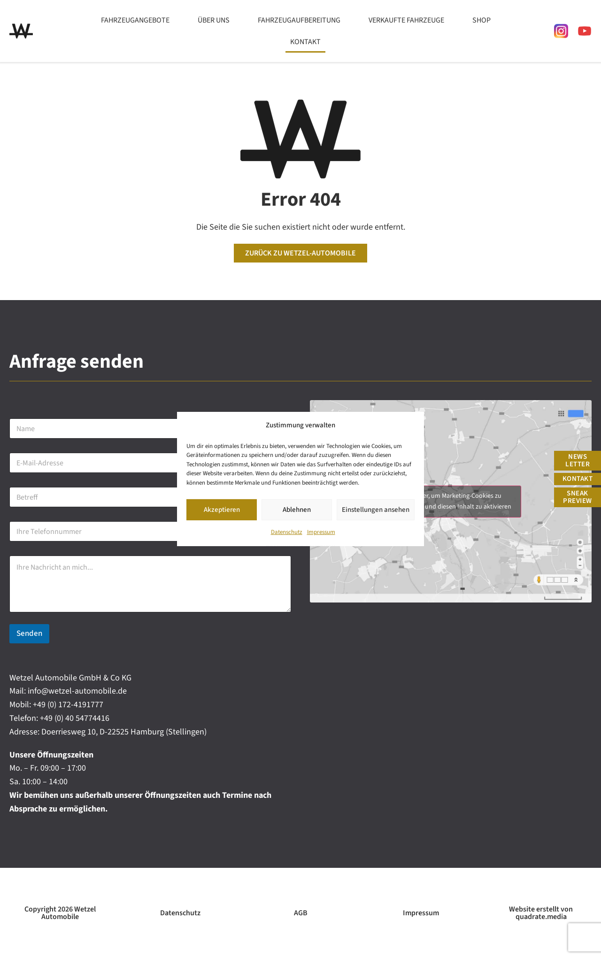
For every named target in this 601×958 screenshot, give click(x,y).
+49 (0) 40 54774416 (74, 718)
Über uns (214, 20)
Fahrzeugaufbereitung (299, 20)
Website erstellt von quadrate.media (541, 913)
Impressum (321, 533)
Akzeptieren (222, 510)
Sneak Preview (577, 497)
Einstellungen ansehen (375, 510)
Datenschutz (286, 533)
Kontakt (305, 42)
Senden (29, 633)
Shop (481, 20)
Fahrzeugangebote (135, 20)
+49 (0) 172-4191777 (68, 705)
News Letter (577, 460)
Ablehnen (297, 510)
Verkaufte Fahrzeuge (406, 20)
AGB (301, 913)
